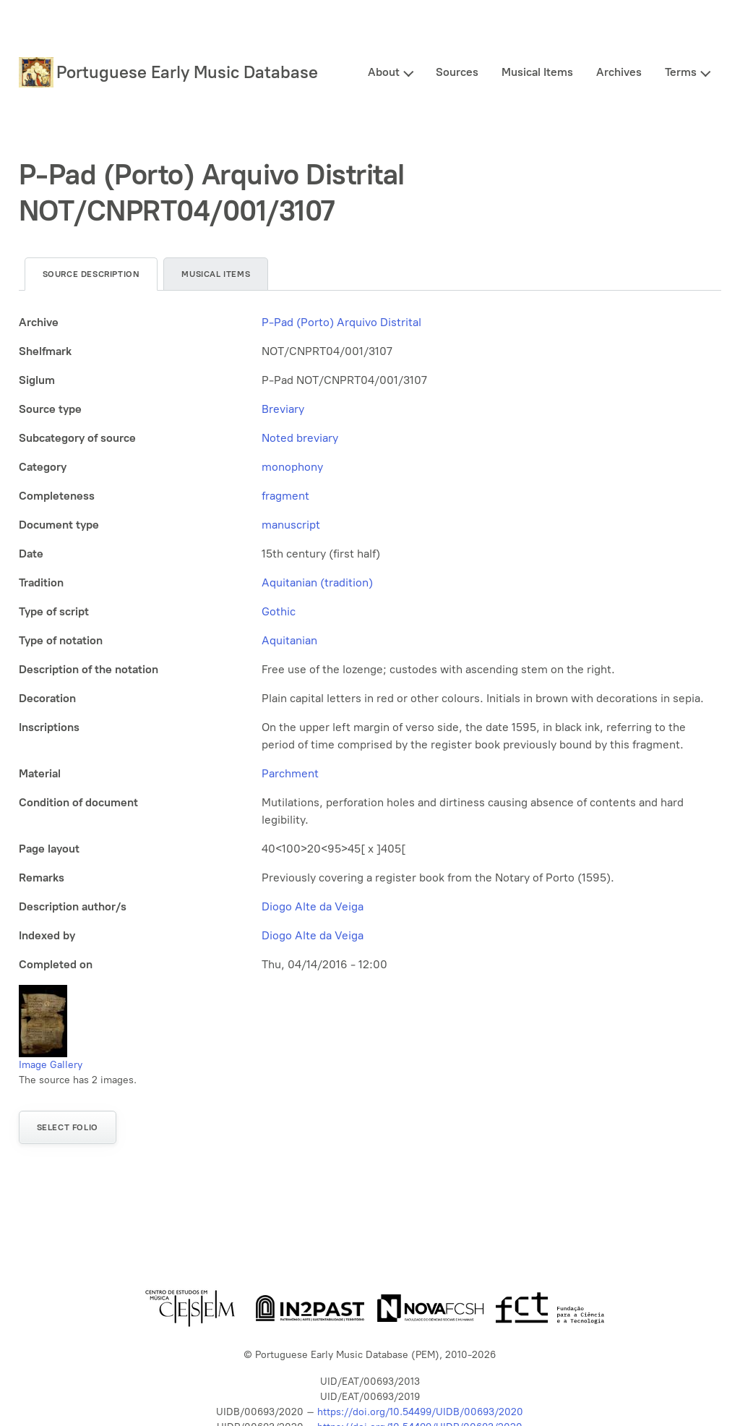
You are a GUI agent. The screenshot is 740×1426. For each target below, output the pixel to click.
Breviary (283, 409)
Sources (457, 72)
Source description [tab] (91, 274)
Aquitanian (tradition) (317, 582)
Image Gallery (50, 1065)
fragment (285, 496)
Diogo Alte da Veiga (312, 906)
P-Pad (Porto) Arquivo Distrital (341, 322)
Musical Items (537, 72)
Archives (619, 72)
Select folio (67, 1127)
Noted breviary (300, 438)
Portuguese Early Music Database (187, 71)
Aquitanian (289, 640)
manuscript (291, 524)
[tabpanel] (370, 643)
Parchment (290, 773)
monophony (292, 467)
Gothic (279, 611)
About (384, 72)
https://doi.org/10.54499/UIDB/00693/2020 (420, 1412)
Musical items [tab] (215, 274)
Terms (681, 72)
